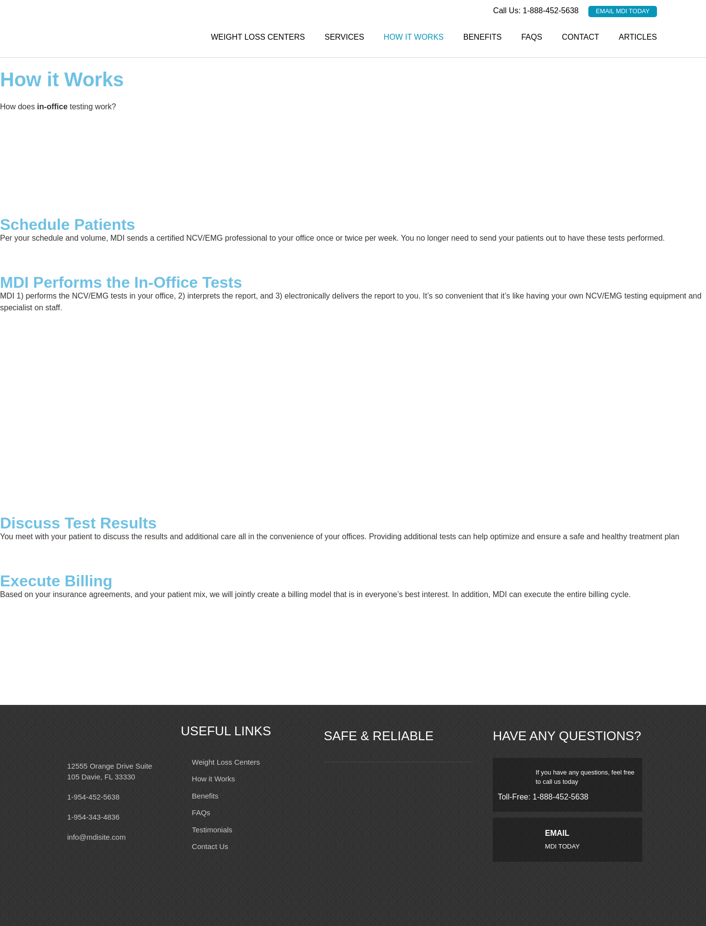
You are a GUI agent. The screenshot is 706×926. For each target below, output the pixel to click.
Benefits (482, 36)
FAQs (531, 36)
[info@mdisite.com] (54, 836)
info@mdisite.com (96, 836)
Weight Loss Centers (258, 36)
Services (344, 36)
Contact (580, 36)
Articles (638, 36)
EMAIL (557, 833)
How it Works (414, 36)
